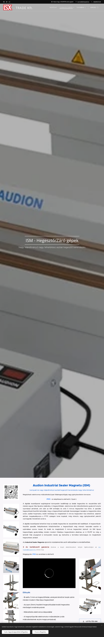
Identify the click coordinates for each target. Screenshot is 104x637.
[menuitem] (53, 7)
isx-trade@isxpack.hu (83, 2)
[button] (94, 7)
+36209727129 (97, 2)
